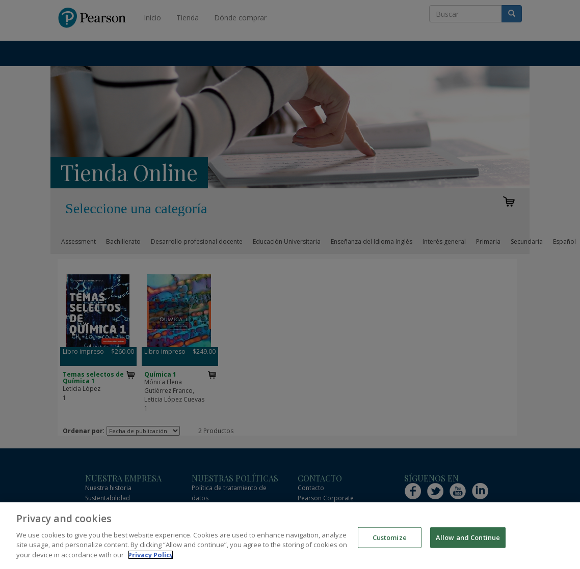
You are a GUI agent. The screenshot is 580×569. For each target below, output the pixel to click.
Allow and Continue (468, 542)
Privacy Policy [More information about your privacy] (150, 559)
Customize (390, 542)
